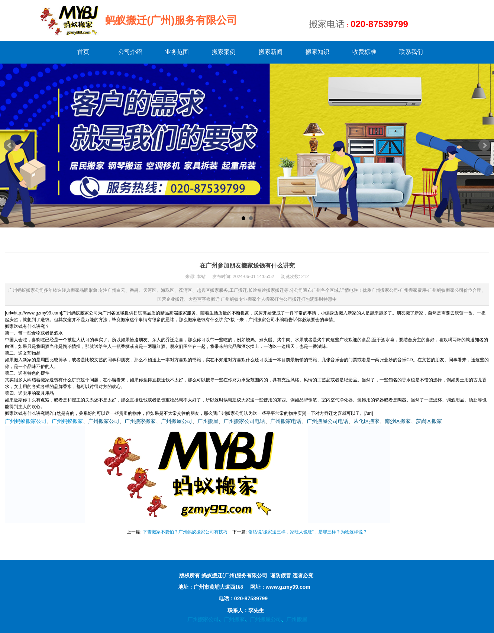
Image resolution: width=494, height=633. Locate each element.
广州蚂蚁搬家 (67, 421)
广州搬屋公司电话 (327, 421)
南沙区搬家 (398, 421)
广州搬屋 (207, 421)
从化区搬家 (366, 421)
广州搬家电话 (285, 421)
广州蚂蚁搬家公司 (25, 421)
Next (484, 145)
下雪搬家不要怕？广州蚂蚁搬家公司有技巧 (185, 532)
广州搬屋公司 (176, 421)
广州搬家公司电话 (244, 421)
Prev (10, 145)
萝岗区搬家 (429, 421)
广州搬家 (234, 619)
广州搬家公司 (103, 421)
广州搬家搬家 (140, 421)
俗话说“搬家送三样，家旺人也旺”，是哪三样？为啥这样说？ (307, 532)
